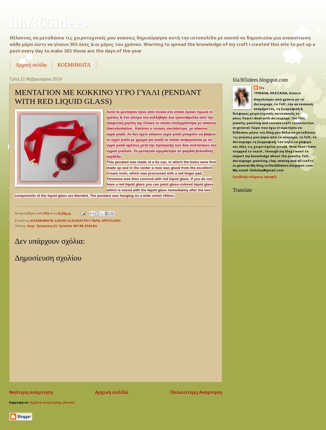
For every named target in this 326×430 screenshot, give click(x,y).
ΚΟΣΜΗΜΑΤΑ (73, 65)
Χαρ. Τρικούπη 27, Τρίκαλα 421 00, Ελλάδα (62, 226)
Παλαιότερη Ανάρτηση (196, 392)
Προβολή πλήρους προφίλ (255, 177)
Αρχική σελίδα (31, 65)
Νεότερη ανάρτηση (31, 392)
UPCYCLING (111, 220)
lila (261, 88)
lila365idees (48, 22)
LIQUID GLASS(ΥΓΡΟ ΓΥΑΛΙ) (77, 220)
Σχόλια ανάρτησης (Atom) (52, 402)
